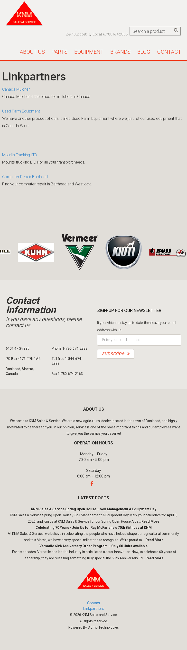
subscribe (116, 353)
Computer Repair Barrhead (25, 176)
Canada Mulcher (16, 89)
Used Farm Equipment (21, 111)
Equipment (88, 52)
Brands (120, 52)
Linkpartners (93, 608)
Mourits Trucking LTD (19, 155)
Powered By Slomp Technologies (93, 627)
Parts (59, 52)
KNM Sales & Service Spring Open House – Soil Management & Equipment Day (93, 509)
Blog (143, 52)
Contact (169, 52)
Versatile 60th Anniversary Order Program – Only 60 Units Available (93, 546)
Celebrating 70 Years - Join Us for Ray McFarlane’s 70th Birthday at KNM (94, 527)
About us (32, 52)
